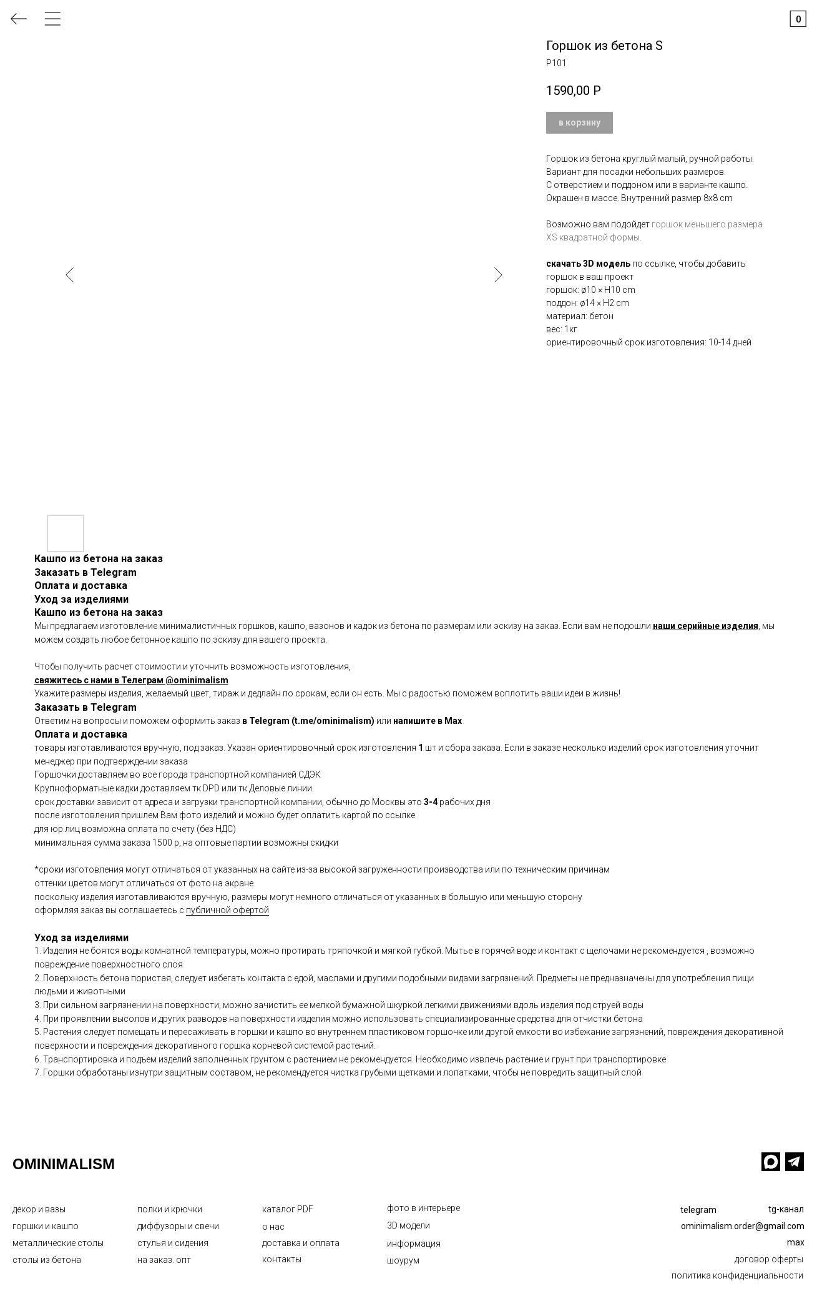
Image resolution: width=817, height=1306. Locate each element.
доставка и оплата (301, 1243)
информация (414, 1244)
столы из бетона (46, 1260)
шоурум (403, 1260)
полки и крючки (169, 1209)
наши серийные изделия (705, 626)
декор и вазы (39, 1209)
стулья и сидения (172, 1243)
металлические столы (58, 1243)
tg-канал (786, 1209)
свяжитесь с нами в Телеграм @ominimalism (131, 680)
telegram (698, 1210)
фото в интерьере (423, 1208)
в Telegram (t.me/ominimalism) (308, 721)
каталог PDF (287, 1209)
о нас (273, 1227)
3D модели (408, 1225)
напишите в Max (427, 721)
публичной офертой (227, 910)
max (796, 1242)
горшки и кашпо (45, 1226)
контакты (281, 1259)
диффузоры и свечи (178, 1226)
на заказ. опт (164, 1260)
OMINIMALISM (63, 1163)
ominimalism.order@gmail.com (743, 1226)
